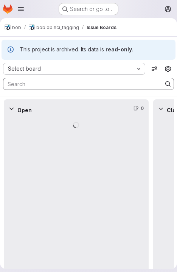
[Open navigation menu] (21, 9)
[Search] (79, 83)
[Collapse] (11, 108)
